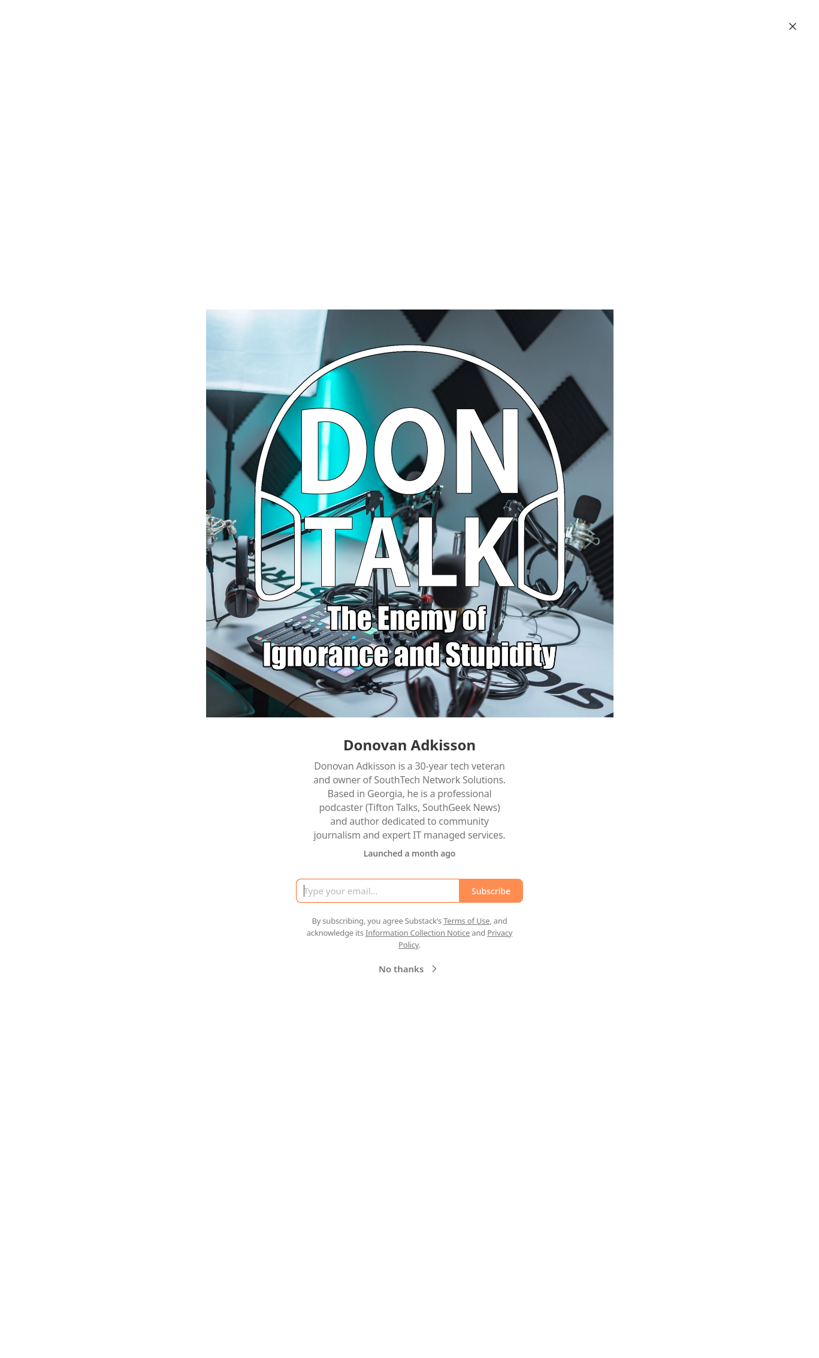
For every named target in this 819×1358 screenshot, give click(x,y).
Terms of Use (466, 920)
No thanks (409, 969)
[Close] (793, 26)
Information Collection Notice (417, 932)
